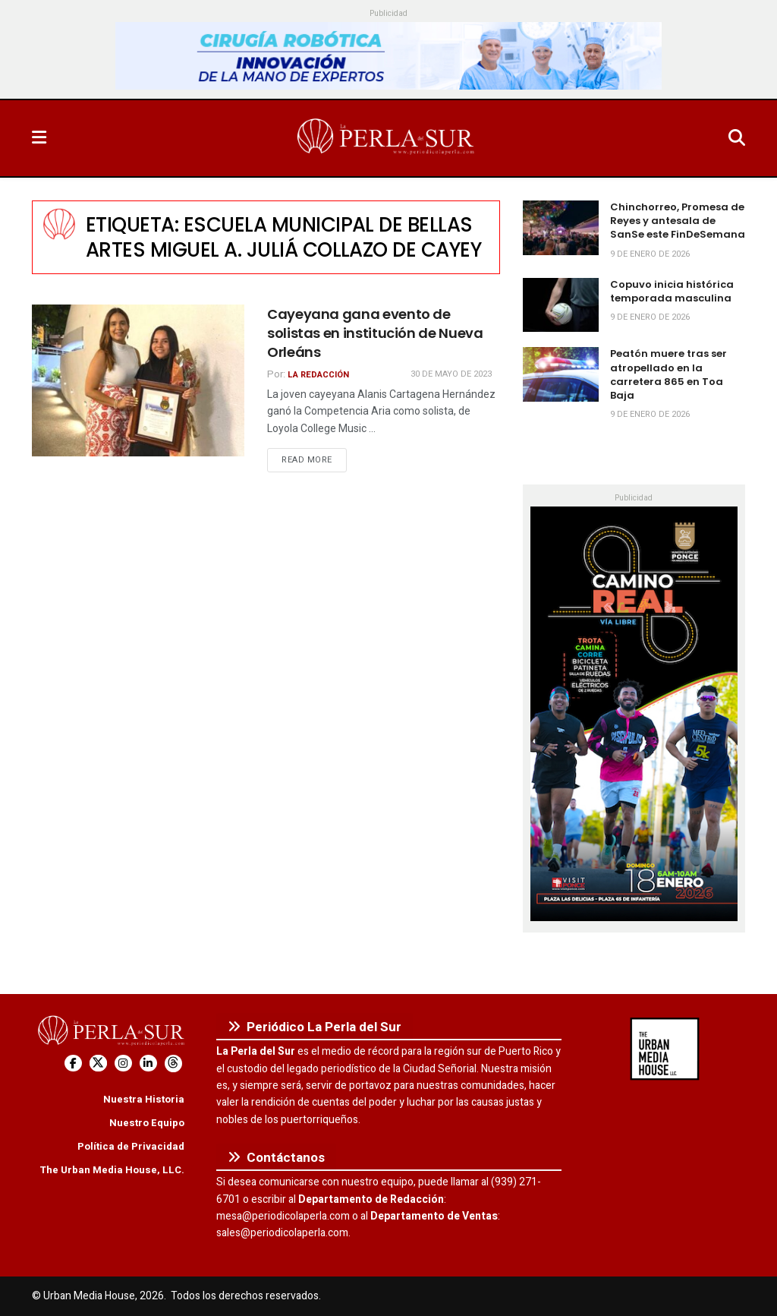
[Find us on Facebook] (73, 1063)
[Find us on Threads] (173, 1063)
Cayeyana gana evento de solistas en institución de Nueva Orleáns (375, 333)
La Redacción (318, 374)
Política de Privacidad (130, 1146)
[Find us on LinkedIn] (148, 1063)
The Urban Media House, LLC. (111, 1170)
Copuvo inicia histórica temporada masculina (672, 291)
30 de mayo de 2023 (451, 374)
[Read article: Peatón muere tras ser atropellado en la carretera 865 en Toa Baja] (561, 374)
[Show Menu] (39, 138)
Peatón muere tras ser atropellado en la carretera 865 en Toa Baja (668, 374)
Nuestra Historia (143, 1099)
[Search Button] (736, 138)
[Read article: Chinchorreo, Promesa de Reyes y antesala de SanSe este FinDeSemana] (561, 227)
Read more (314, 459)
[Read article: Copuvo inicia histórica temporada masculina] (561, 305)
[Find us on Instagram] (123, 1063)
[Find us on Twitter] (98, 1063)
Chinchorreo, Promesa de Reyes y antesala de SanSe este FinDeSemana (677, 220)
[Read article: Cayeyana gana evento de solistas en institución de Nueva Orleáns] (138, 380)
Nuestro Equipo (146, 1123)
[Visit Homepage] (387, 138)
